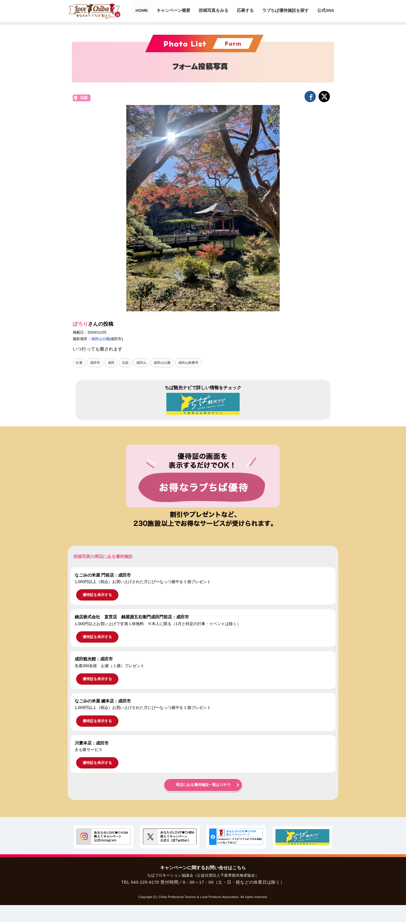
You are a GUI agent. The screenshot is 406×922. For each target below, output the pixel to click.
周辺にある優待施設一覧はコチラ (203, 785)
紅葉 (79, 362)
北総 (84, 98)
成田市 (95, 362)
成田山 (141, 362)
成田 (111, 362)
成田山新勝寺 (188, 362)
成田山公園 (100, 339)
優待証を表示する (97, 595)
